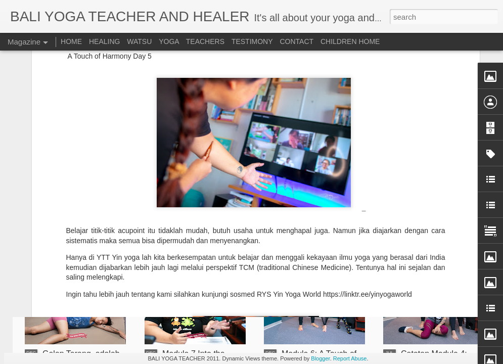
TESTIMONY (252, 41)
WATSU (139, 41)
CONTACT (296, 41)
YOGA (170, 41)
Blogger (320, 358)
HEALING (104, 41)
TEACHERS (205, 41)
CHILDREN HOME (350, 41)
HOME (71, 41)
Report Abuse (350, 358)
